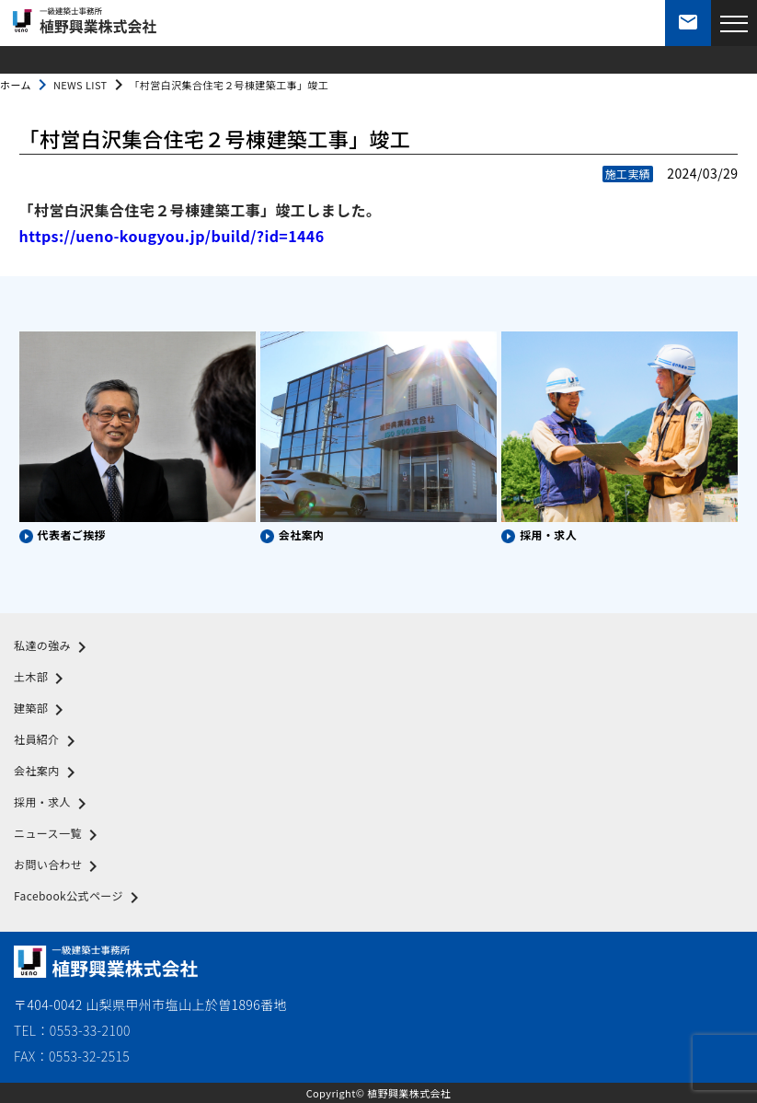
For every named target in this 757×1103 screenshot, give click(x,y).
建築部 (42, 710)
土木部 (42, 679)
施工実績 (628, 173)
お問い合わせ (59, 866)
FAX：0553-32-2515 (72, 1056)
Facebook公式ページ (79, 898)
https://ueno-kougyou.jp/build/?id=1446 (172, 236)
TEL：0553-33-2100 (72, 1030)
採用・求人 (53, 804)
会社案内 (48, 772)
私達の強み (53, 647)
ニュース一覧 (59, 835)
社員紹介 (48, 741)
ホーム (15, 84)
